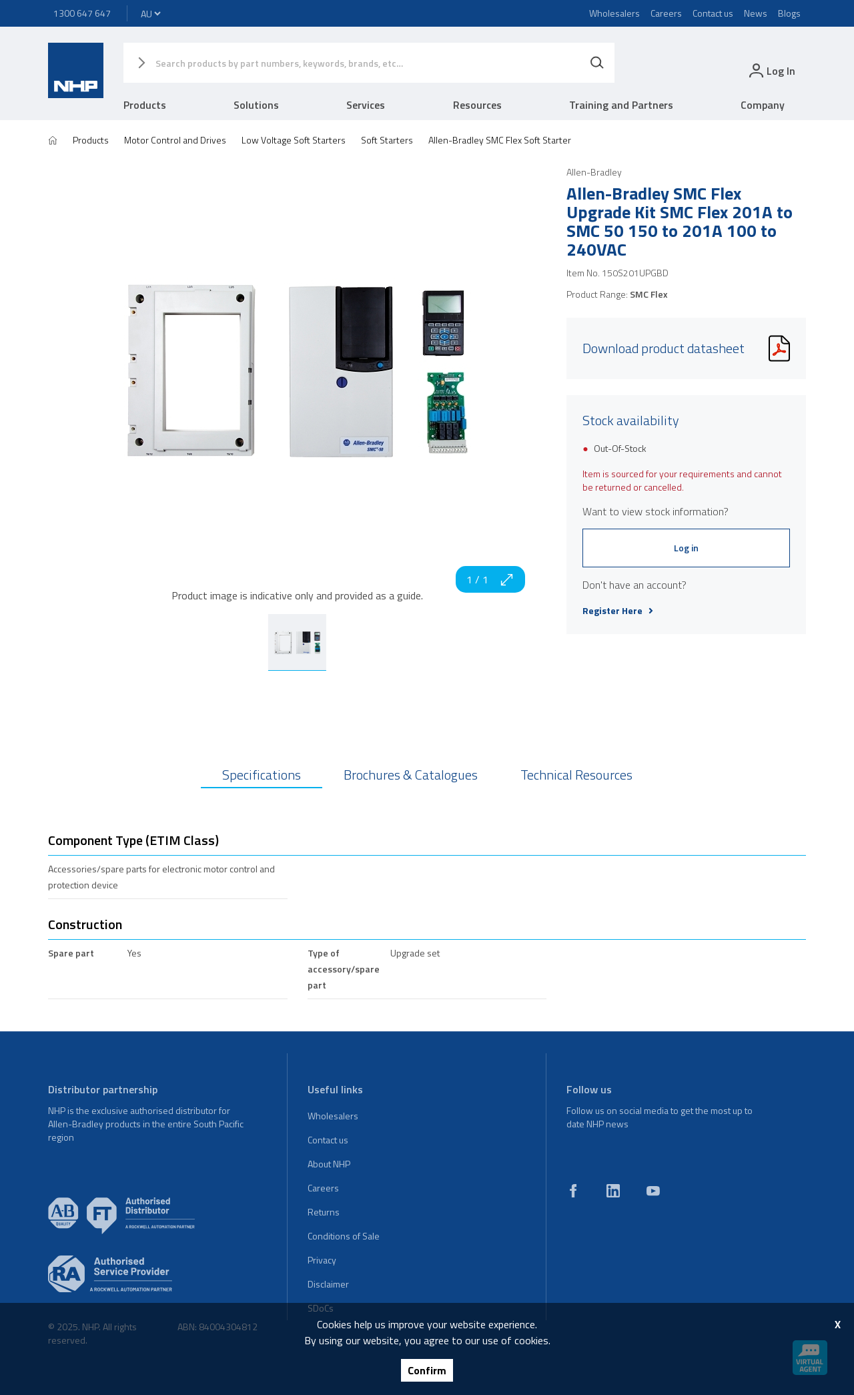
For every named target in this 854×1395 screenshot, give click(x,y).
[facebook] (573, 1190)
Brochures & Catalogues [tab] (411, 774)
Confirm (427, 1370)
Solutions (256, 105)
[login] (771, 70)
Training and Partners (621, 105)
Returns (324, 1212)
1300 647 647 (82, 13)
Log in (686, 548)
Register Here (617, 610)
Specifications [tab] (261, 774)
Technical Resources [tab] (576, 774)
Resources (477, 105)
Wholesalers (614, 13)
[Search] (597, 63)
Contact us (713, 13)
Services (365, 105)
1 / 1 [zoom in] (490, 579)
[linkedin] (613, 1190)
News (755, 13)
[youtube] (653, 1190)
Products (144, 105)
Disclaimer (328, 1284)
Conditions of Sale (344, 1236)
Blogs (789, 13)
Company (763, 105)
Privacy (322, 1260)
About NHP (329, 1164)
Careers (666, 13)
